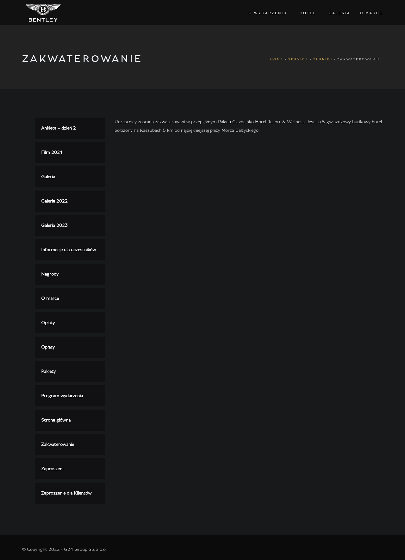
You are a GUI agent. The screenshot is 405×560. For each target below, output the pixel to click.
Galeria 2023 (54, 225)
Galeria (340, 13)
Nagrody (50, 274)
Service (298, 59)
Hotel (308, 13)
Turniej (323, 59)
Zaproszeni (52, 468)
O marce (371, 13)
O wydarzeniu (268, 13)
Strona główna (56, 420)
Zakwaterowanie (57, 444)
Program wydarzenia (62, 395)
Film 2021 (52, 152)
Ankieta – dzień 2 (58, 128)
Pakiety (48, 371)
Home (277, 59)
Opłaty (48, 322)
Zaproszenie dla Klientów (66, 493)
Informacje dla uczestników (68, 249)
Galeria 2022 (54, 201)
